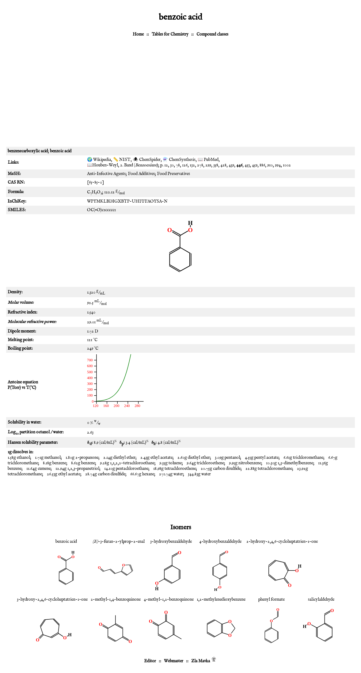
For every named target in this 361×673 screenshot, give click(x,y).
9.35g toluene (170, 463)
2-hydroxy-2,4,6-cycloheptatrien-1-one (282, 541)
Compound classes (212, 34)
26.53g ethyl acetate (63, 474)
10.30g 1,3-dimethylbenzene (289, 463)
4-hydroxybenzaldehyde (220, 541)
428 (223, 165)
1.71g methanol (48, 457)
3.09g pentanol (227, 457)
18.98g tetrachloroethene (174, 468)
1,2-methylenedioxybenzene (221, 599)
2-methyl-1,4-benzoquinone (116, 599)
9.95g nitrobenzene (245, 463)
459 (254, 165)
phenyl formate (271, 599)
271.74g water (171, 474)
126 (185, 165)
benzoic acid (66, 541)
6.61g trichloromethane (303, 457)
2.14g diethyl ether (119, 457)
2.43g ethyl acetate (156, 457)
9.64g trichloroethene (205, 463)
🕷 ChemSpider (147, 159)
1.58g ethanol (19, 457)
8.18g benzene (54, 463)
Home (138, 34)
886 (262, 165)
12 (166, 165)
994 (278, 165)
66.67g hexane (142, 474)
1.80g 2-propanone (82, 457)
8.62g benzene (83, 463)
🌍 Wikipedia (99, 159)
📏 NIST (122, 159)
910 (270, 165)
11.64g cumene (38, 468)
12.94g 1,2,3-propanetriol (77, 468)
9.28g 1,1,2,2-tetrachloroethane (127, 463)
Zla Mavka (200, 661)
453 (247, 165)
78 (178, 165)
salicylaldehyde (321, 599)
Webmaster (173, 661)
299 (208, 165)
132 (192, 165)
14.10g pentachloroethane (126, 468)
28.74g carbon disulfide (105, 474)
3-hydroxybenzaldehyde (171, 541)
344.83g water (199, 474)
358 (215, 165)
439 (231, 165)
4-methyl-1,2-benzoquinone (169, 599)
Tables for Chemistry (170, 34)
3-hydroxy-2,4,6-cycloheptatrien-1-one (52, 599)
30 (172, 165)
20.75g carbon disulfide (221, 468)
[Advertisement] (180, 95)
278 (200, 165)
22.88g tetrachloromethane (268, 468)
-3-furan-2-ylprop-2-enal (119, 541)
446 (239, 165)
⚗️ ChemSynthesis (179, 159)
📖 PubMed (208, 159)
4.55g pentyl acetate (262, 457)
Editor (150, 661)
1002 (287, 165)
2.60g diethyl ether (193, 457)
